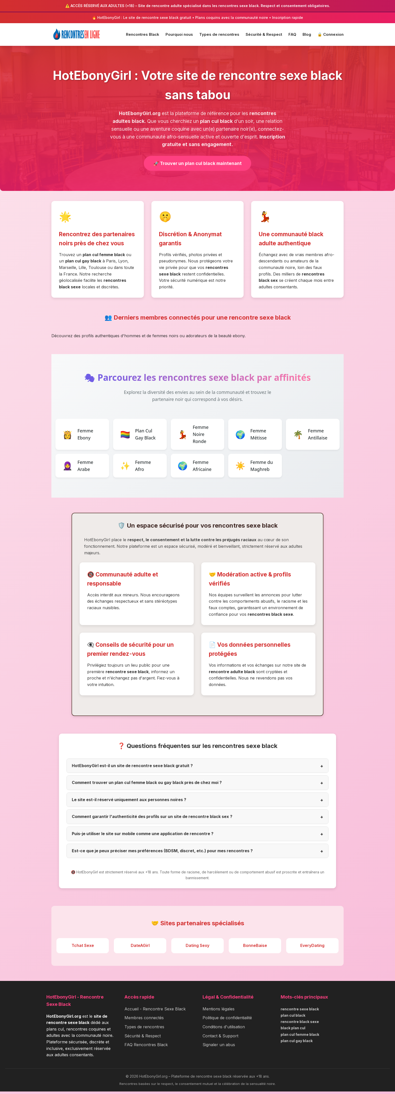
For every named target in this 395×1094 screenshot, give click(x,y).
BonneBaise (255, 947)
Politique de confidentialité (227, 1020)
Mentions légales (219, 1011)
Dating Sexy (197, 947)
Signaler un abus (219, 1047)
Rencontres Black (142, 34)
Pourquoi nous (179, 34)
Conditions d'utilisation (224, 1029)
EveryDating (312, 947)
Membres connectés (144, 1020)
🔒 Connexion (330, 34)
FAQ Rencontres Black (146, 1047)
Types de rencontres (219, 34)
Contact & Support (220, 1038)
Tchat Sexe (83, 947)
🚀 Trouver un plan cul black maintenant (197, 163)
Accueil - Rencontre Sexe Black (155, 1011)
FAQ (292, 34)
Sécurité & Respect (264, 34)
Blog (307, 34)
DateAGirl (140, 947)
